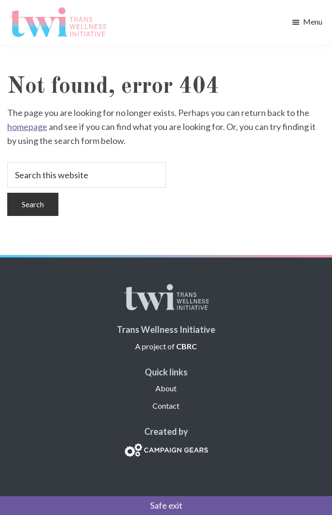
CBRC (186, 346)
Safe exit (166, 505)
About (166, 388)
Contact (166, 405)
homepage (27, 126)
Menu (312, 21)
